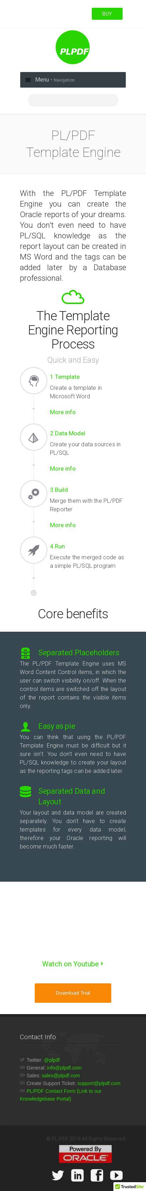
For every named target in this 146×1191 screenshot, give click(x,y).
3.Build (59, 489)
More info (63, 412)
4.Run (57, 546)
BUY (107, 14)
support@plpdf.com (98, 1083)
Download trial (73, 993)
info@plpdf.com (64, 1068)
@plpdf (52, 1060)
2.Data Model (67, 433)
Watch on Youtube (70, 964)
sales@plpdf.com (61, 1075)
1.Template (65, 376)
